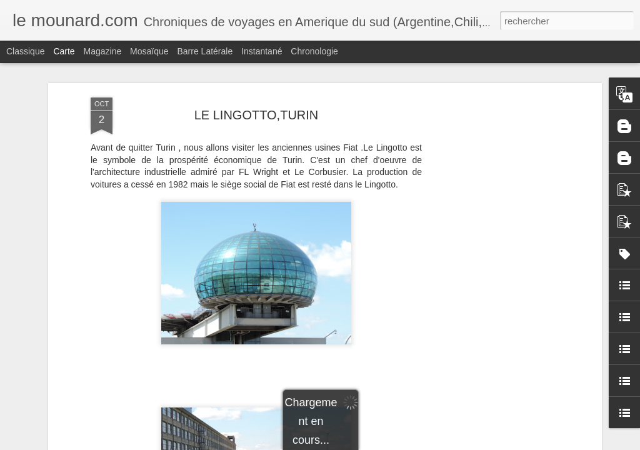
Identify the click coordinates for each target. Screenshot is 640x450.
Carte (63, 51)
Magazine (103, 51)
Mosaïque (149, 51)
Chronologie (314, 51)
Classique (25, 51)
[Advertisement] (490, 211)
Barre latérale (204, 51)
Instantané (261, 51)
